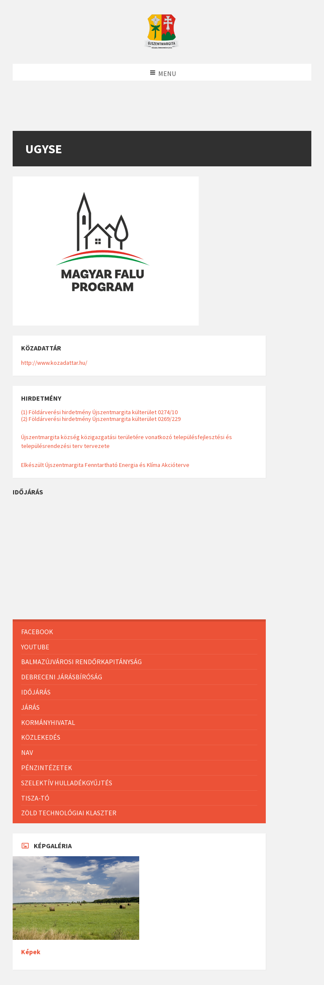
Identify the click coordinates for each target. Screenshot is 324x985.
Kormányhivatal (48, 722)
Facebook (37, 631)
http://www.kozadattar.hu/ (54, 362)
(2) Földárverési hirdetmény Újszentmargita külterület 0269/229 (101, 419)
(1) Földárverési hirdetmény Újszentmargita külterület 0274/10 (99, 412)
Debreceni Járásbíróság (61, 677)
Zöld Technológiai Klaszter (68, 813)
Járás (30, 707)
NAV (27, 752)
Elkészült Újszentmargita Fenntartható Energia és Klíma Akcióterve (105, 465)
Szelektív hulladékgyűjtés (66, 783)
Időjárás (36, 692)
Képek (30, 952)
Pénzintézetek (46, 767)
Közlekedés (40, 737)
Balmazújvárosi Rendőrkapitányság (81, 661)
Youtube (35, 647)
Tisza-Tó (35, 798)
